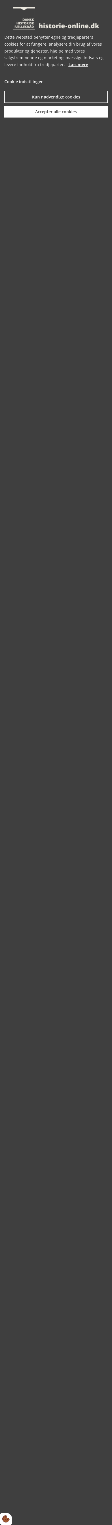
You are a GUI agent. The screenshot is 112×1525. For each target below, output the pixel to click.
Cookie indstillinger (23, 81)
